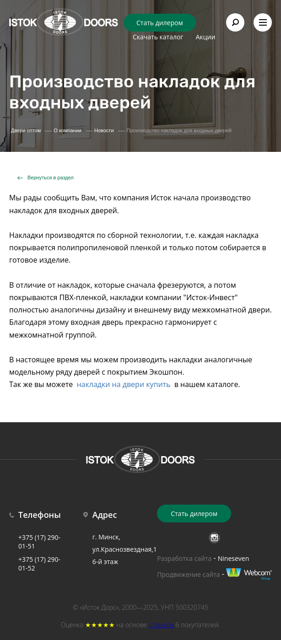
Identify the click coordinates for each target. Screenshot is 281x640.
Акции (206, 36)
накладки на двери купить (123, 384)
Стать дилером (159, 22)
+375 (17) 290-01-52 (39, 563)
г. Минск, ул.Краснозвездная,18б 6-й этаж (128, 549)
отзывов (161, 624)
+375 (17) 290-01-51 (39, 541)
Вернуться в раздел (50, 177)
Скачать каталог (158, 36)
